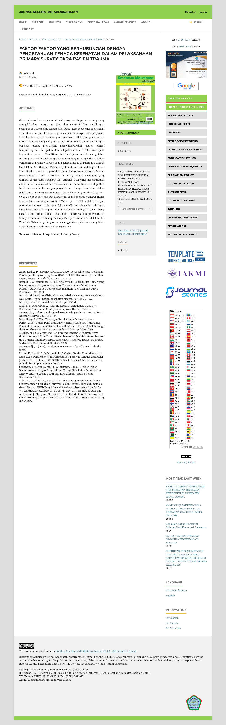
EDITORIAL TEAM (179, 124)
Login (203, 12)
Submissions (74, 22)
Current (37, 22)
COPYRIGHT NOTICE (181, 183)
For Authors (172, 622)
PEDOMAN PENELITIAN (182, 217)
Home (23, 22)
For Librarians (173, 628)
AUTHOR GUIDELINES (181, 200)
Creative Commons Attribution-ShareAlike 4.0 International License (96, 651)
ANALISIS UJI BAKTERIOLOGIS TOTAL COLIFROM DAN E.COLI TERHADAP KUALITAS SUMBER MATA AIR (184, 510)
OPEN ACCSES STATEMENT (185, 149)
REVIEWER (174, 132)
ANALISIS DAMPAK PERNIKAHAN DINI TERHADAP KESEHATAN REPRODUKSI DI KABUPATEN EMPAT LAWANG (185, 491)
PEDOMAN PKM (177, 226)
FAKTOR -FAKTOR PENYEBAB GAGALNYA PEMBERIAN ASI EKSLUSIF (182, 539)
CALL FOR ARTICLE (180, 98)
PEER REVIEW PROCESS (183, 141)
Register (190, 12)
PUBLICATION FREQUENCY (185, 166)
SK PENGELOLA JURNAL (183, 234)
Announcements (125, 22)
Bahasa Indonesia (176, 590)
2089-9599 (185, 46)
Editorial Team (98, 22)
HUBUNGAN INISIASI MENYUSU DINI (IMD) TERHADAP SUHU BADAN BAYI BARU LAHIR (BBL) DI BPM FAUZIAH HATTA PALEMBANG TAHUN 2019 (186, 557)
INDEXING (174, 209)
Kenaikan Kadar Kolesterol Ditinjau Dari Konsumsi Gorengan (186, 525)
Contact (27, 29)
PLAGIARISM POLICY (181, 175)
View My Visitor (186, 462)
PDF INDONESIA (129, 132)
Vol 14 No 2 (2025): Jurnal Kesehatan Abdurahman (72, 39)
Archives (55, 22)
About (146, 22)
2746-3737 (184, 39)
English (170, 595)
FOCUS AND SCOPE (180, 115)
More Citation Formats (132, 208)
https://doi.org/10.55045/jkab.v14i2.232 (50, 86)
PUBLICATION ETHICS (182, 158)
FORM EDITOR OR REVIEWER (186, 107)
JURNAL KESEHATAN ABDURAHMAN (48, 12)
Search (198, 22)
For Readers (172, 617)
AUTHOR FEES (177, 192)
